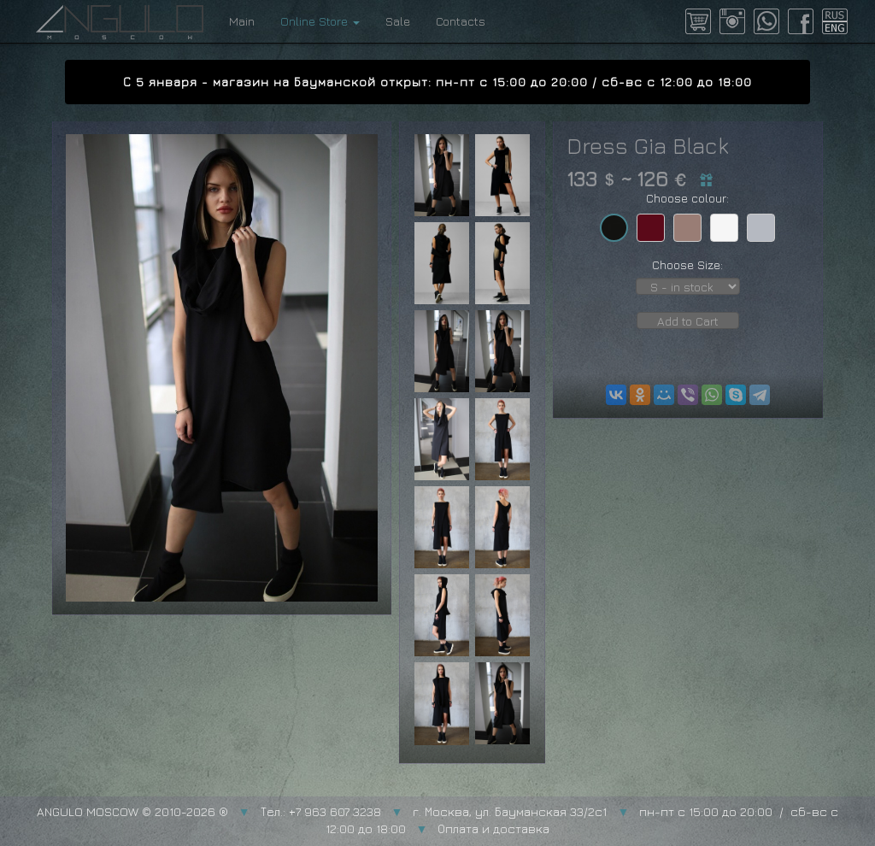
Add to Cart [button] (688, 321)
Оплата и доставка (493, 828)
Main (242, 21)
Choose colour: (687, 198)
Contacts (460, 21)
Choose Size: (687, 264)
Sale (397, 21)
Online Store (320, 21)
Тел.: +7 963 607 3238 (321, 811)
